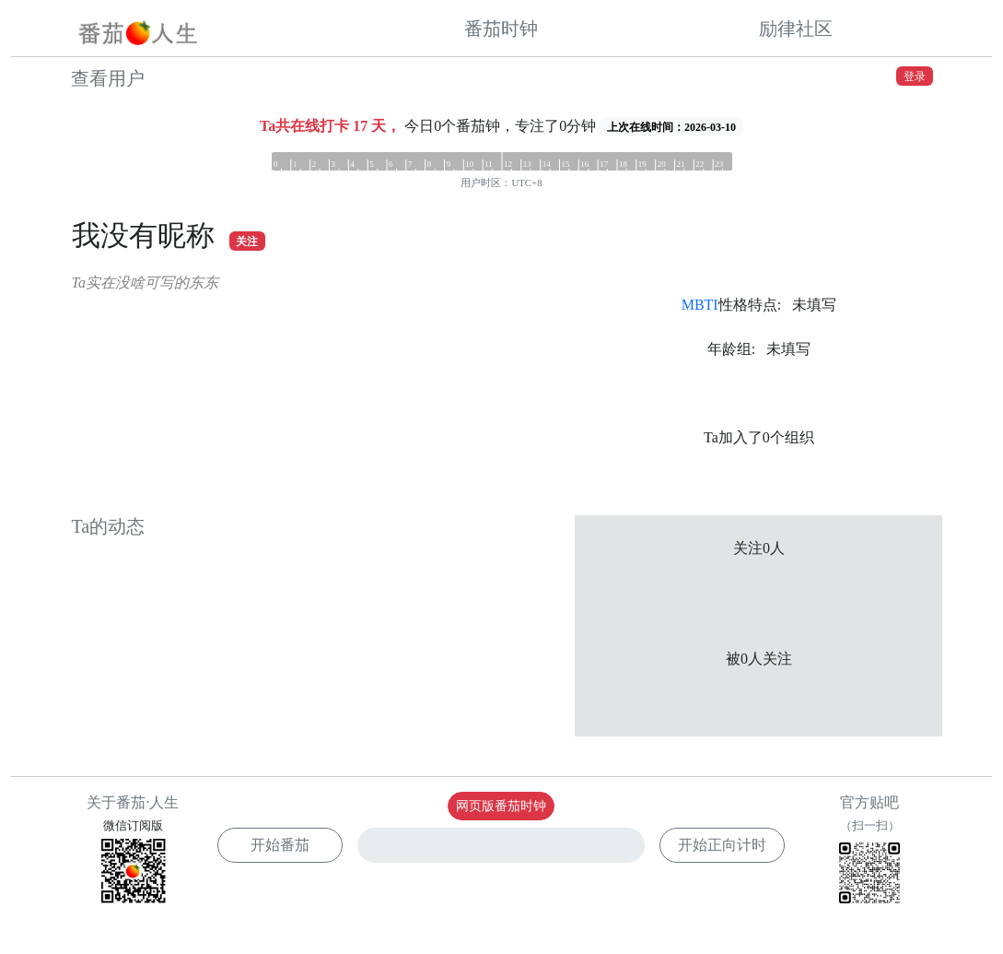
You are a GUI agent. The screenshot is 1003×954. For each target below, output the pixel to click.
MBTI (700, 304)
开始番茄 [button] (280, 845)
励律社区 (796, 28)
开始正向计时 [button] (722, 845)
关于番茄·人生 (133, 802)
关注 (247, 241)
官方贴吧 (869, 852)
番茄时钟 (501, 28)
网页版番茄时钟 (501, 806)
